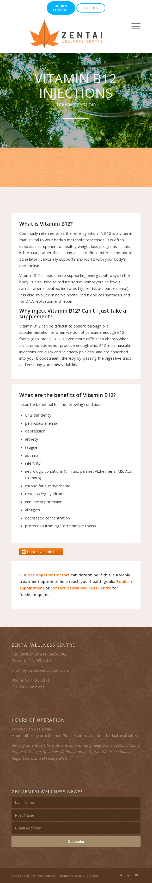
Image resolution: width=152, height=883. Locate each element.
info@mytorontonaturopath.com (40, 670)
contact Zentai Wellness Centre (81, 587)
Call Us (91, 7)
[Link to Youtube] (137, 875)
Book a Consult (61, 7)
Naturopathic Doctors (48, 574)
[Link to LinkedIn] (129, 875)
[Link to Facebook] (113, 875)
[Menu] (133, 26)
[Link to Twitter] (121, 875)
